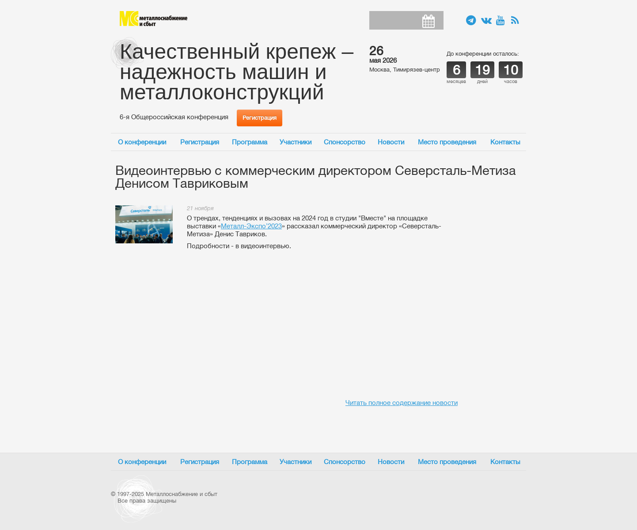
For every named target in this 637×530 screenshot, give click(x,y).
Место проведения (447, 142)
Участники (295, 142)
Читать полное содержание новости (401, 402)
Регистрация (260, 117)
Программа (249, 142)
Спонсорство (344, 142)
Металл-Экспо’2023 (251, 226)
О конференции (142, 142)
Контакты (505, 142)
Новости (391, 142)
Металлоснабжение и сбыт (153, 18)
